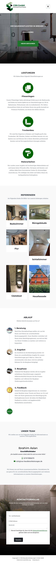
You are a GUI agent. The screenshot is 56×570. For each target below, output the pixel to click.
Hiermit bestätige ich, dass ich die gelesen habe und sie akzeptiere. (29, 531)
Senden (18, 540)
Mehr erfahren (28, 44)
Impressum (35, 560)
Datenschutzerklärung (40, 530)
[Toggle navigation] (48, 6)
